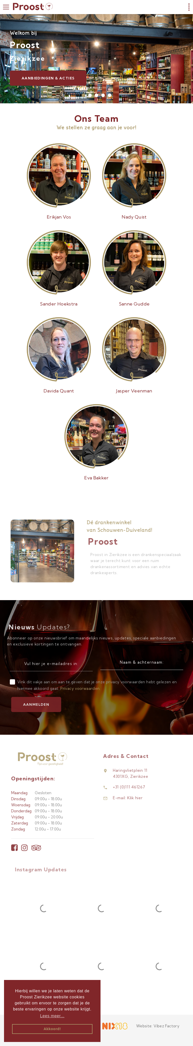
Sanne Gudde (134, 304)
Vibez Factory (166, 1026)
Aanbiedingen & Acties (48, 78)
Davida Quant (58, 391)
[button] (83, 95)
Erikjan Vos (59, 217)
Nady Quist (134, 217)
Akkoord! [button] (52, 1029)
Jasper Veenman (134, 391)
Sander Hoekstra (58, 304)
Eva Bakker (96, 478)
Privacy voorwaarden (80, 688)
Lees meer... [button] (52, 1016)
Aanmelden (45, 704)
